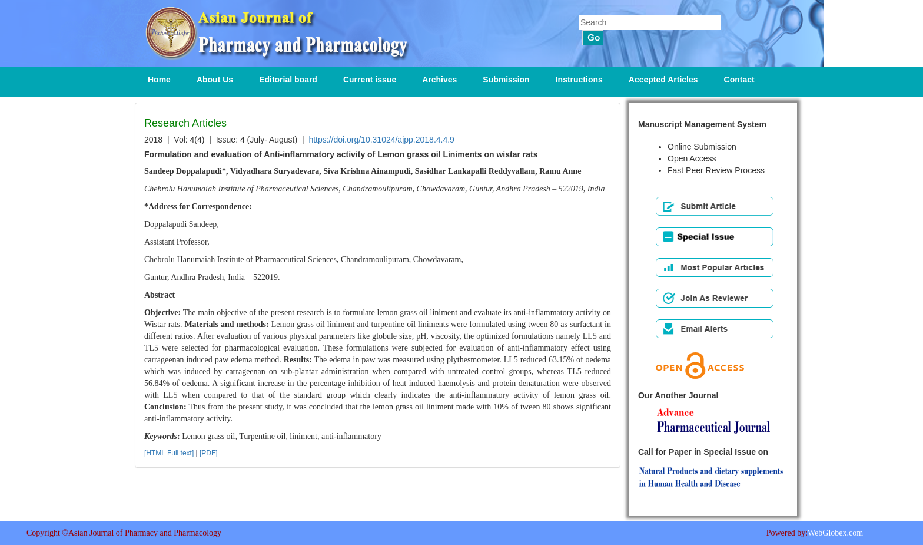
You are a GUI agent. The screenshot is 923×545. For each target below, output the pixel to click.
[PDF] (209, 453)
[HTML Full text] (169, 453)
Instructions (579, 79)
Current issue (369, 79)
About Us (215, 79)
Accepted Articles (663, 79)
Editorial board (288, 79)
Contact (739, 79)
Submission (506, 79)
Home (159, 79)
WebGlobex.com (835, 533)
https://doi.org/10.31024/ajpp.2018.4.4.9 (381, 139)
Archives (439, 79)
